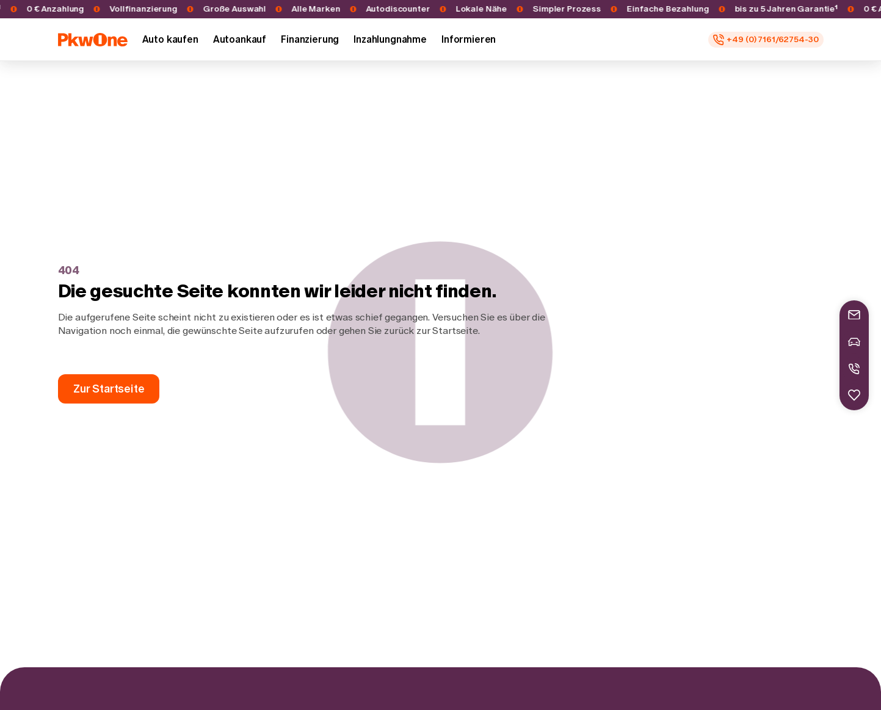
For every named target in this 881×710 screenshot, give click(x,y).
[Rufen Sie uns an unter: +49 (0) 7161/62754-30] (765, 40)
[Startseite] (93, 39)
